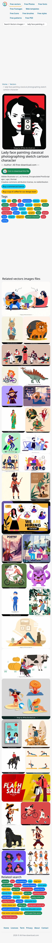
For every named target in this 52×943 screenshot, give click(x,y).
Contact (45, 928)
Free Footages (16, 9)
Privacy (29, 928)
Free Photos (29, 4)
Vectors (13, 84)
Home (4, 84)
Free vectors (15, 4)
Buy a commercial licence (13, 186)
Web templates (32, 9)
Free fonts (42, 4)
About (37, 928)
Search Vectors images (13, 24)
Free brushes (28, 13)
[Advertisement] (26, 55)
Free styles (42, 13)
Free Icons (14, 13)
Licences (14, 928)
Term (22, 928)
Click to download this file (16, 171)
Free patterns (16, 18)
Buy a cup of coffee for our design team (19, 191)
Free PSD (29, 18)
